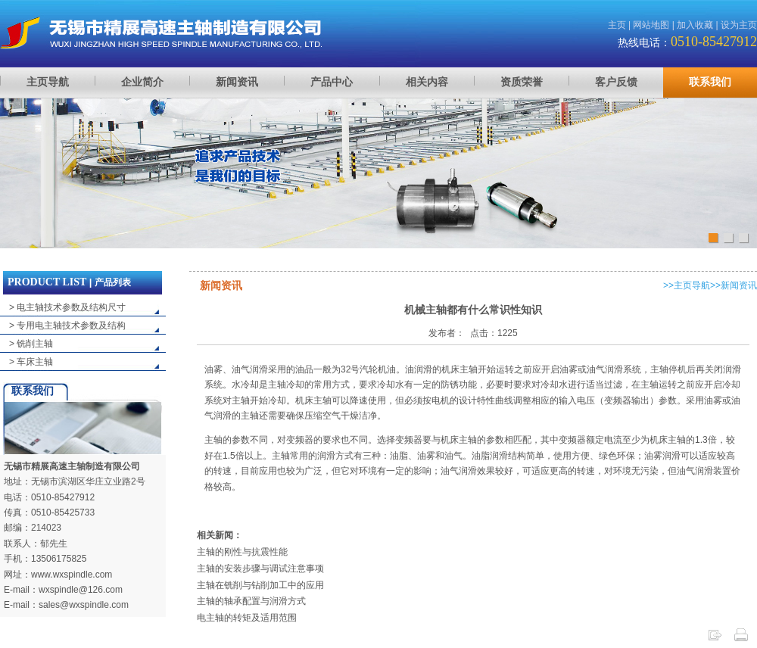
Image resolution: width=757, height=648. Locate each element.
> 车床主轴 (31, 362)
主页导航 (692, 285)
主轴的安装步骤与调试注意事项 (260, 568)
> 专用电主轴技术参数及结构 (67, 325)
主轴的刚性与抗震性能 (242, 552)
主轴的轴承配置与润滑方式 (251, 601)
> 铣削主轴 (31, 343)
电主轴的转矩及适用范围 (247, 617)
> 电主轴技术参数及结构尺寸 (67, 307)
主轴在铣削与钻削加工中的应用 (260, 585)
